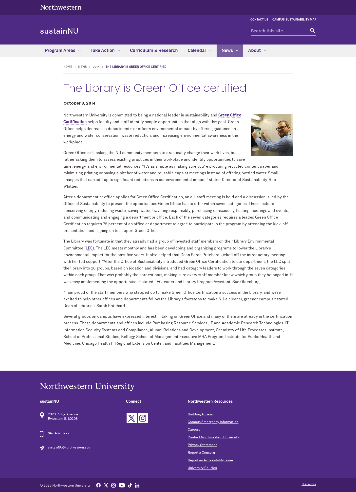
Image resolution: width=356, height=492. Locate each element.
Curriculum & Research (154, 50)
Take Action (105, 50)
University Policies (202, 468)
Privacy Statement (202, 445)
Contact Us (259, 19)
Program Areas (63, 50)
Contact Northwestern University (213, 437)
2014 (96, 67)
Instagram (143, 418)
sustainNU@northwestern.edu (69, 447)
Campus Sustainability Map (294, 19)
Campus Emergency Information (213, 422)
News (230, 50)
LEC (89, 248)
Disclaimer (309, 484)
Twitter (132, 418)
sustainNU (59, 31)
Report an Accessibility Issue (210, 460)
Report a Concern (201, 452)
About (257, 50)
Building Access (200, 414)
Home (67, 67)
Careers (194, 429)
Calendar (200, 50)
